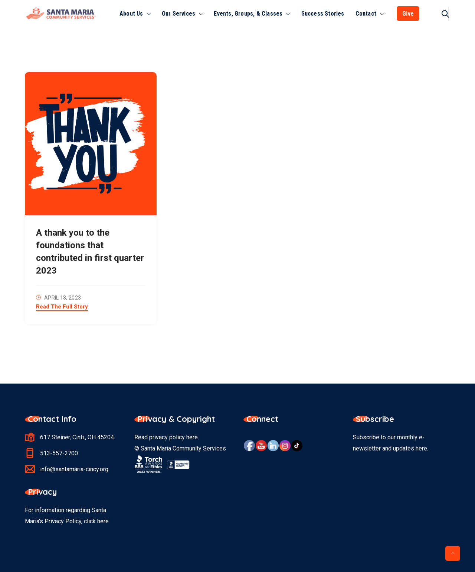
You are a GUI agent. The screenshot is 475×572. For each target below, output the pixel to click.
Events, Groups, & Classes (248, 13)
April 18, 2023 (62, 298)
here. (103, 521)
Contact (366, 13)
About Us (131, 13)
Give (408, 13)
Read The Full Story (62, 307)
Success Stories (322, 13)
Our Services (178, 13)
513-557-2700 (59, 453)
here (192, 437)
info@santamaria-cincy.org (74, 469)
